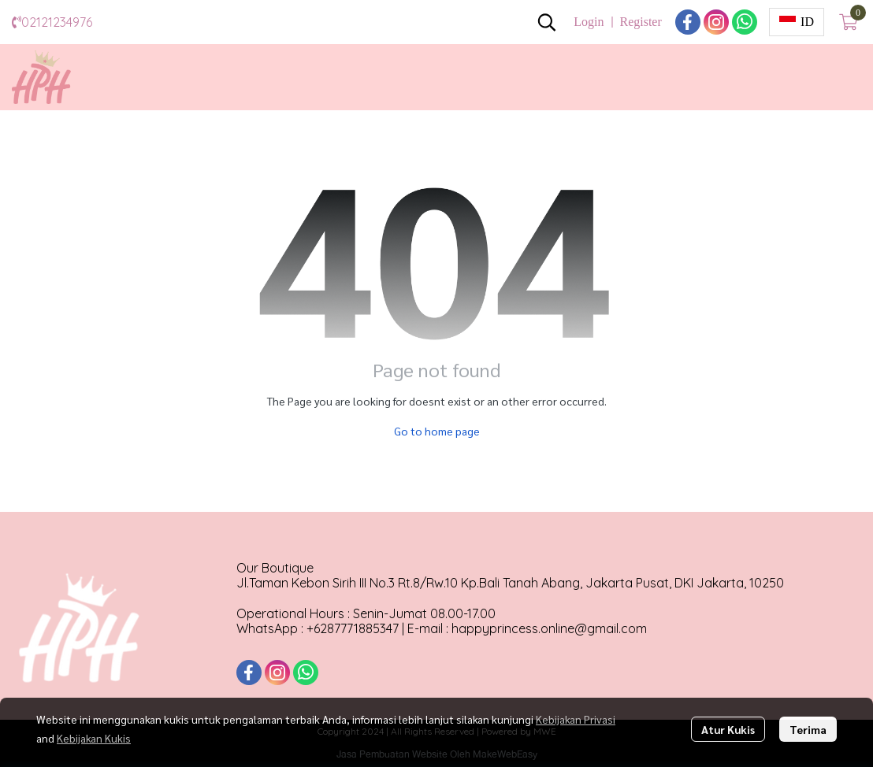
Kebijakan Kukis (94, 738)
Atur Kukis (728, 729)
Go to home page (437, 431)
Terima (808, 729)
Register (640, 21)
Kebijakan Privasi (575, 719)
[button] (546, 22)
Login (589, 21)
